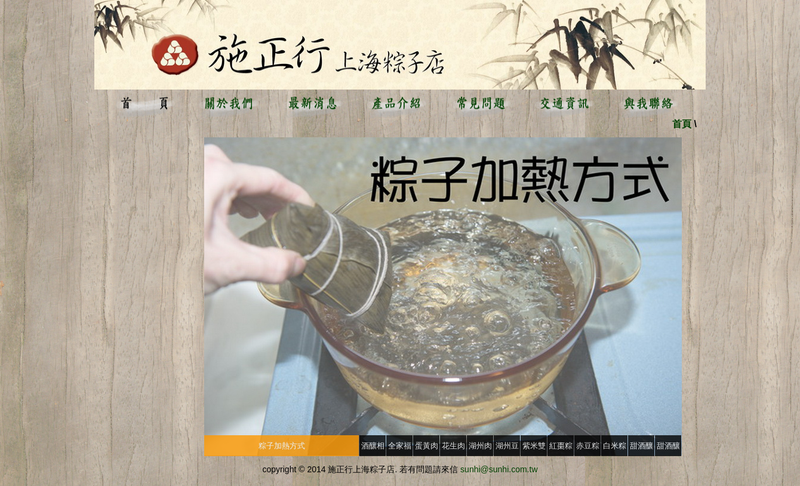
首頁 (681, 124)
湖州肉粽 (480, 448)
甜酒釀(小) (668, 448)
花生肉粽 (453, 448)
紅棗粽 (561, 445)
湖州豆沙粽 (507, 448)
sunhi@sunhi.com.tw (498, 469)
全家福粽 (399, 448)
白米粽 (614, 445)
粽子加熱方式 (282, 445)
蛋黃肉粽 (426, 448)
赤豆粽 (587, 445)
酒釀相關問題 (372, 448)
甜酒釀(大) (641, 448)
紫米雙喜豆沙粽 (534, 448)
